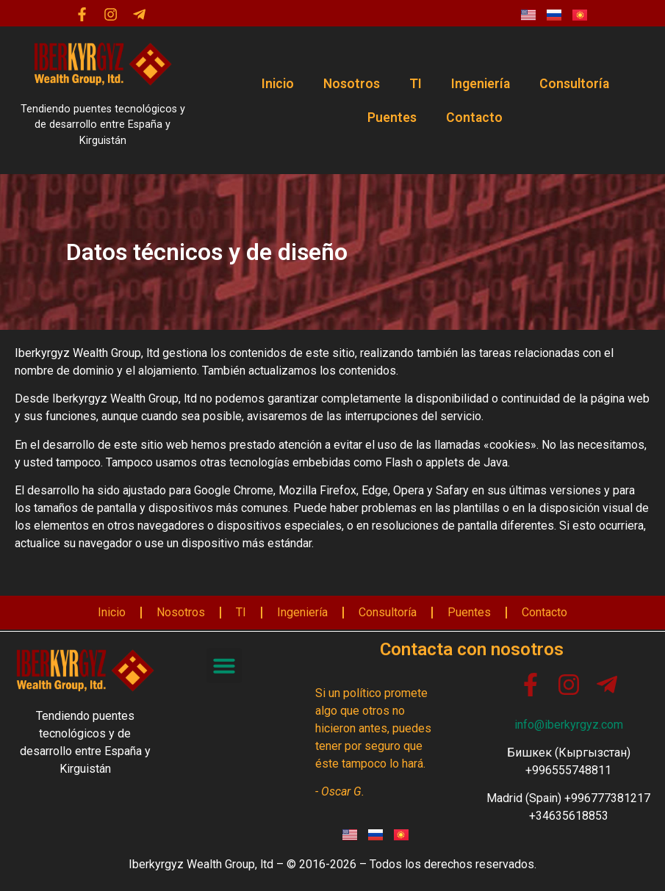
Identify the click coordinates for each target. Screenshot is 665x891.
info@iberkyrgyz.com (568, 725)
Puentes (392, 117)
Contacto (474, 117)
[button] (224, 665)
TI (415, 83)
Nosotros (351, 83)
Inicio (278, 83)
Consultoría (574, 83)
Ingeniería (480, 83)
